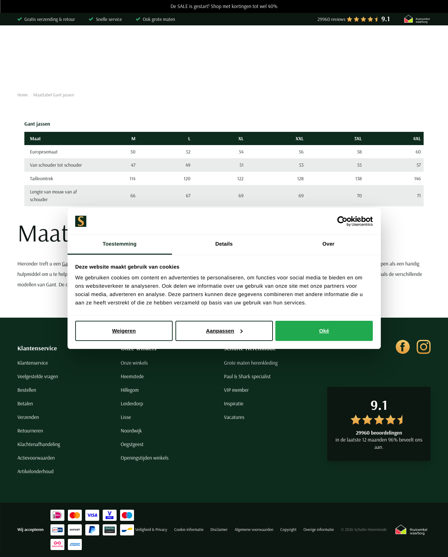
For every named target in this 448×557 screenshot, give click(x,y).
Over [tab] (328, 244)
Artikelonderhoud (35, 471)
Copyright (288, 529)
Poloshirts (74, 70)
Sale (402, 70)
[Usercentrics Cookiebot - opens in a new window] (342, 221)
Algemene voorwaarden (254, 529)
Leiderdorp (132, 403)
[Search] (341, 43)
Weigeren (124, 331)
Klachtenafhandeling (38, 444)
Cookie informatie (188, 529)
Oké (324, 331)
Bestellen (26, 390)
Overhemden (32, 70)
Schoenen (325, 70)
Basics (291, 70)
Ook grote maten (159, 19)
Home (22, 95)
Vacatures (234, 417)
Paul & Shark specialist (247, 376)
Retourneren (30, 430)
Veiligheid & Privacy (151, 529)
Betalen (25, 403)
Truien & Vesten (119, 70)
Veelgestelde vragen (37, 376)
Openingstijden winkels (144, 457)
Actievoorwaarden (36, 457)
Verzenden (28, 417)
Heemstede (132, 376)
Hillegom (130, 390)
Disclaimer (219, 529)
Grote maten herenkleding (250, 362)
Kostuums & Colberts (212, 70)
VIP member (236, 390)
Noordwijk (131, 430)
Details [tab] (224, 244)
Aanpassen (224, 331)
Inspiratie (233, 403)
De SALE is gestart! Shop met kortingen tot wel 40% (224, 6)
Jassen (260, 70)
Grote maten (367, 70)
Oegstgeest (132, 444)
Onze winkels (134, 362)
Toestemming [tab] (120, 244)
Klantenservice (37, 348)
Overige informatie (319, 529)
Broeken (163, 70)
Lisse (126, 417)
